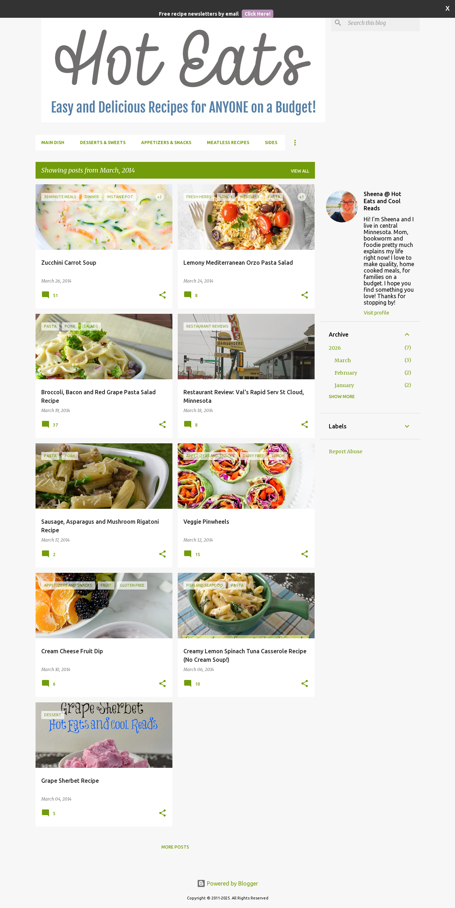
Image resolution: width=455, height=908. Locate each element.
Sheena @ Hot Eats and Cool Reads (382, 201)
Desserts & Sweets (102, 142)
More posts (175, 847)
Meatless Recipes (228, 142)
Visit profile (376, 313)
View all (300, 171)
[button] (162, 295)
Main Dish (52, 142)
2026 (335, 348)
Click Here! (258, 14)
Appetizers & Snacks (166, 142)
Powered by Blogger (227, 883)
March (342, 360)
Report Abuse (345, 451)
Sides (271, 142)
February (345, 373)
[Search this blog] (382, 22)
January (344, 385)
